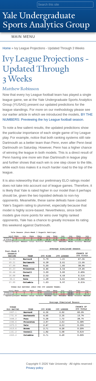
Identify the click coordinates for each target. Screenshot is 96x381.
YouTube (69, 373)
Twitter (39, 373)
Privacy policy (34, 367)
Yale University (9, 4)
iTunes (59, 373)
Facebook (29, 373)
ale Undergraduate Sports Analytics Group (46, 20)
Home (7, 48)
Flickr (49, 373)
